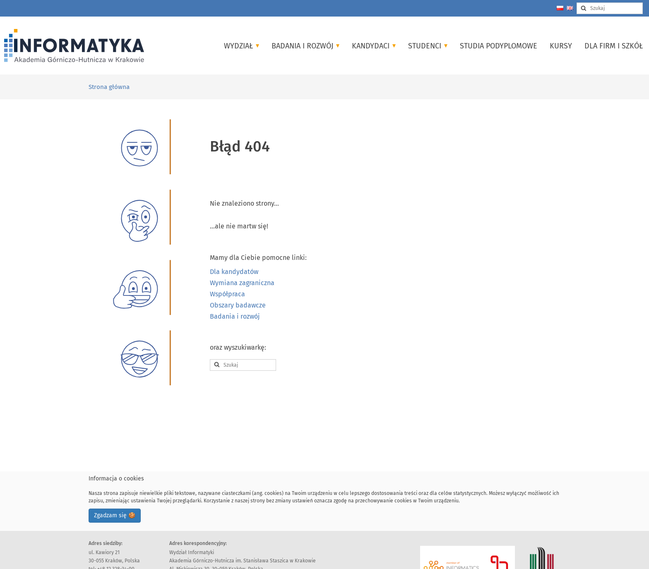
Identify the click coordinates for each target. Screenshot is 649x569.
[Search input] (610, 8)
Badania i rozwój (235, 316)
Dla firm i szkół (613, 45)
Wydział (241, 45)
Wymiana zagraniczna (242, 283)
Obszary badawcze (238, 305)
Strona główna (109, 87)
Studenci (427, 45)
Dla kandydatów (234, 272)
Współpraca (227, 294)
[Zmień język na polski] (560, 8)
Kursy (561, 45)
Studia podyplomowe (498, 45)
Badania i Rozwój (305, 45)
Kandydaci (374, 45)
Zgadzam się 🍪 (114, 515)
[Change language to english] (570, 8)
